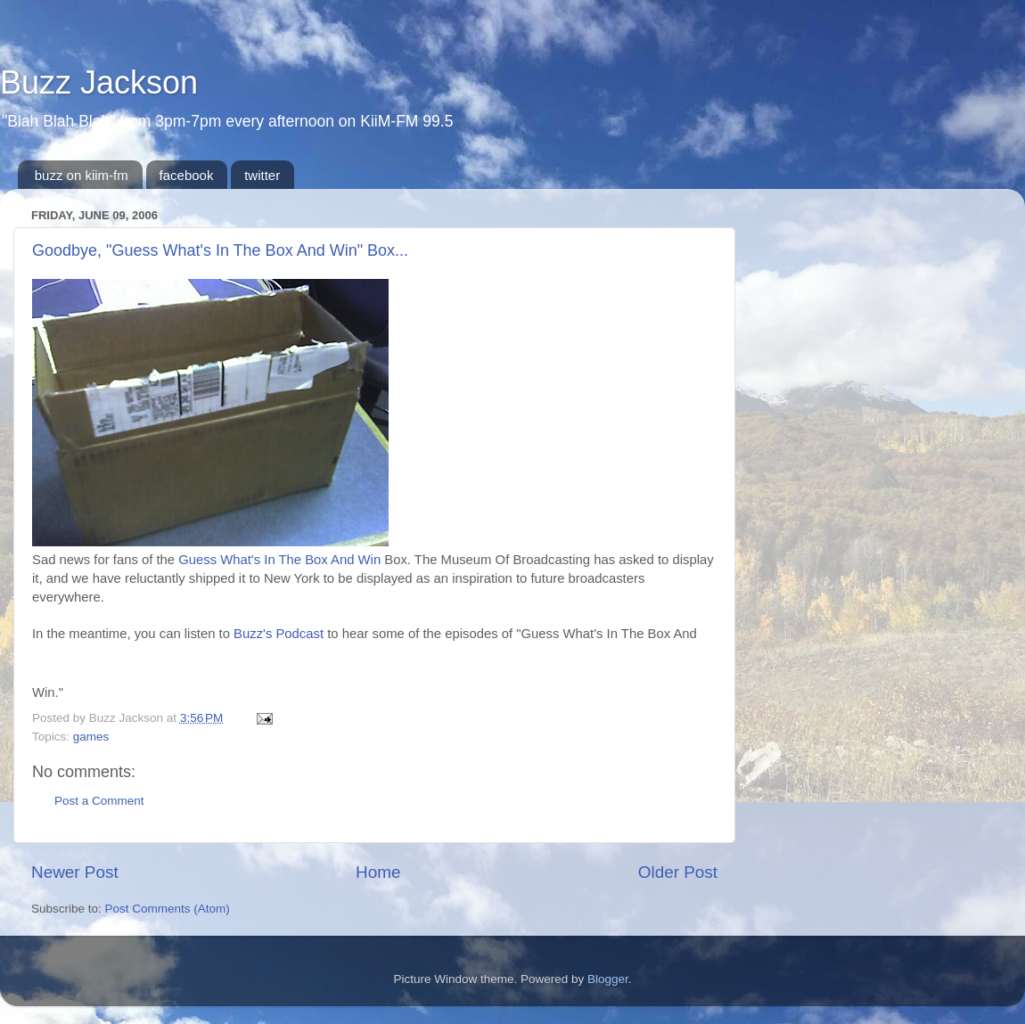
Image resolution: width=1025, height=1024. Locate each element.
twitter (262, 175)
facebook (187, 175)
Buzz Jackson (99, 82)
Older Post (678, 872)
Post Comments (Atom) (167, 908)
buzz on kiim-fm (81, 175)
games (91, 736)
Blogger (607, 979)
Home (378, 872)
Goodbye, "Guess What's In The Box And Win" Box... (220, 250)
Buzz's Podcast (279, 634)
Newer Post (75, 872)
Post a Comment (99, 800)
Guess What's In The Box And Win (279, 560)
